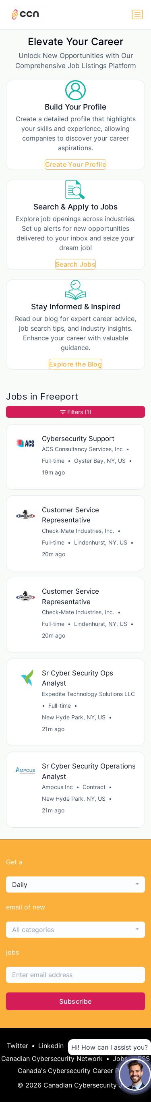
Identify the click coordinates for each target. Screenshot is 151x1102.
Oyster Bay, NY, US (100, 460)
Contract (94, 786)
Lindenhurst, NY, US (100, 542)
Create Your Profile (75, 164)
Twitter (17, 1046)
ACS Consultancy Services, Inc (82, 448)
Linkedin (51, 1046)
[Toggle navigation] (137, 14)
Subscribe (75, 1001)
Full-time (53, 460)
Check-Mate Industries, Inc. (78, 530)
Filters (75, 412)
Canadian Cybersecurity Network (52, 1058)
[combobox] (75, 884)
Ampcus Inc (57, 786)
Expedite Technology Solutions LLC (88, 693)
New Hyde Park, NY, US (73, 717)
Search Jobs (75, 264)
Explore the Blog (75, 364)
